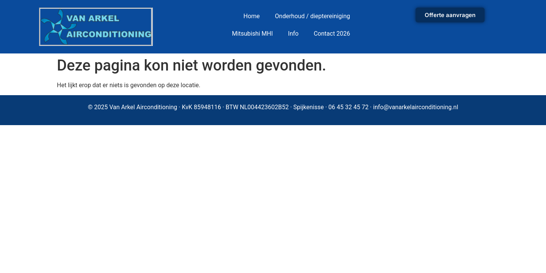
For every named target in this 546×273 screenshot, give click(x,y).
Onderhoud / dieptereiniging (312, 16)
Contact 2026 (332, 33)
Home (251, 16)
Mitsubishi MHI (252, 33)
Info (293, 33)
